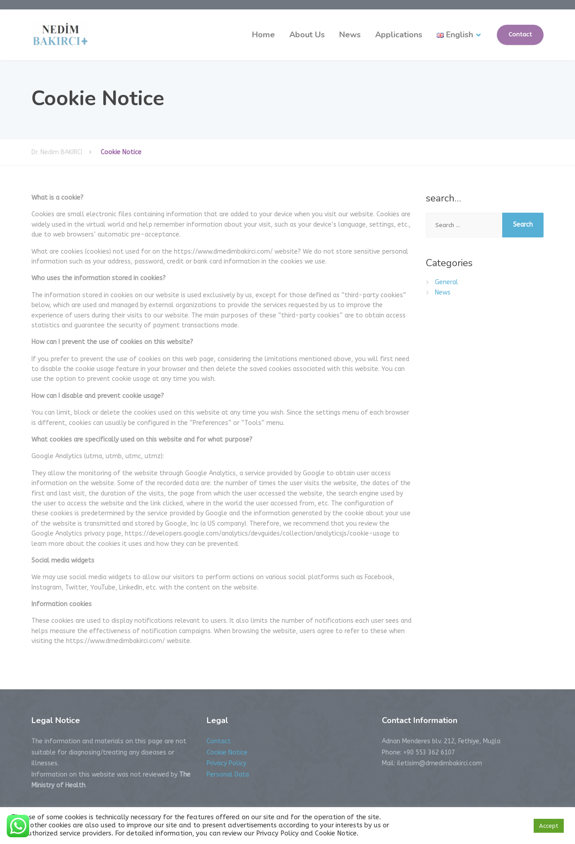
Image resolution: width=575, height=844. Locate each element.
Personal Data (228, 774)
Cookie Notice (227, 752)
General (446, 282)
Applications (398, 34)
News (350, 34)
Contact (520, 34)
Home (263, 34)
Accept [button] (548, 825)
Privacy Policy (226, 763)
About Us (307, 34)
